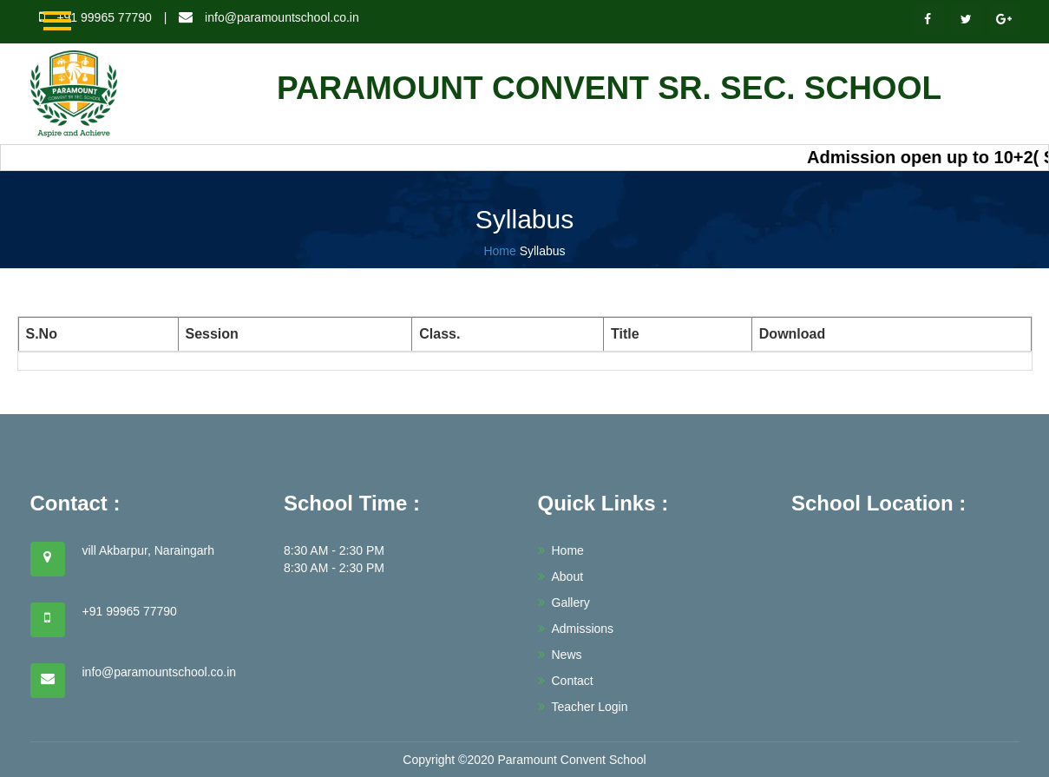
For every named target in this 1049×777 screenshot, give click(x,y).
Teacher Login (583, 707)
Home (499, 251)
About (561, 576)
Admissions (576, 628)
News (560, 655)
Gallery (564, 602)
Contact (565, 681)
